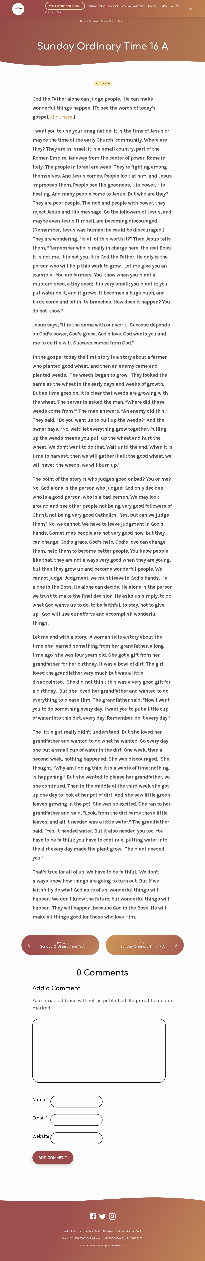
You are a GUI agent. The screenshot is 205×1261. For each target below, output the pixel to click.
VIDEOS (163, 6)
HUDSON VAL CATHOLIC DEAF (103, 6)
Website (40, 1136)
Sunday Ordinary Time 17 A (143, 946)
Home (82, 21)
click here (60, 117)
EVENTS (49, 12)
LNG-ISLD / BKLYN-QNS (133, 6)
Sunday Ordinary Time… (113, 21)
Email (39, 1118)
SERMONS (176, 6)
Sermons (92, 21)
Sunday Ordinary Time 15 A (62, 946)
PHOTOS (152, 6)
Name (40, 1099)
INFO (58, 12)
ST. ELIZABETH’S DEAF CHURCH (65, 6)
